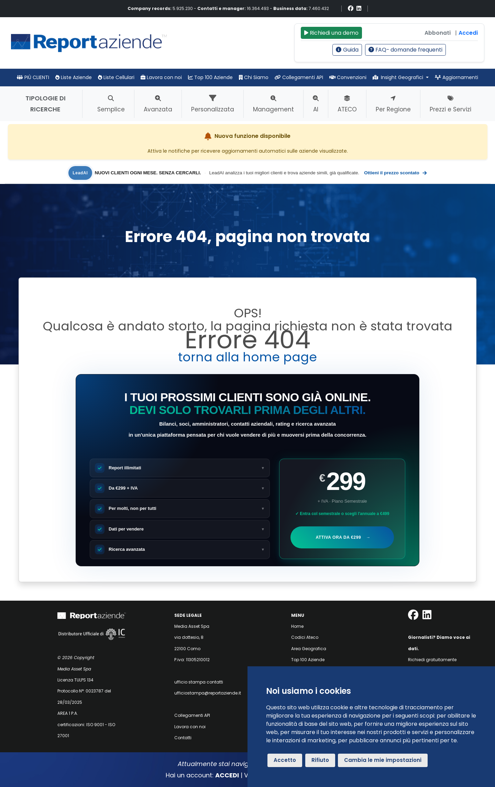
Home (297, 626)
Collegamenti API (299, 77)
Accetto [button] (285, 760)
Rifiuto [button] (320, 760)
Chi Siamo (253, 77)
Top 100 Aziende (210, 77)
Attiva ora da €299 (343, 537)
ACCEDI (227, 775)
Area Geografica (308, 649)
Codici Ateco (304, 637)
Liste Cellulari (116, 77)
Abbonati (438, 33)
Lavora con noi (161, 77)
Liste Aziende (73, 77)
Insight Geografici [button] (399, 77)
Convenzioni (347, 77)
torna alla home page (247, 357)
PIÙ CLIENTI (33, 77)
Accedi (468, 33)
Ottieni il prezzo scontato (395, 173)
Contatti (182, 738)
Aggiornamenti (456, 77)
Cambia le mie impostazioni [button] (382, 760)
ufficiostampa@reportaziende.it (207, 693)
